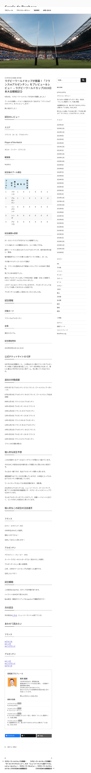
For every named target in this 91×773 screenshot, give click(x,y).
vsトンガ (8, 627)
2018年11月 (60, 252)
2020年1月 (60, 201)
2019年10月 (60, 212)
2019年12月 (60, 205)
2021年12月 (60, 154)
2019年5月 (60, 230)
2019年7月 (60, 223)
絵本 (58, 311)
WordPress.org (61, 341)
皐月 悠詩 (19, 85)
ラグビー (15, 730)
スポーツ (9, 730)
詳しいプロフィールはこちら (29, 679)
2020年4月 (60, 190)
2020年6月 (60, 183)
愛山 (58, 300)
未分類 (19, 687)
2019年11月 (60, 208)
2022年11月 (60, 139)
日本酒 (59, 304)
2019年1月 (60, 245)
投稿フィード (61, 333)
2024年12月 (60, 135)
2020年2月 (60, 197)
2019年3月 (60, 237)
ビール (59, 289)
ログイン (59, 330)
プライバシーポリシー (23, 17)
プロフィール (9, 17)
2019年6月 (60, 226)
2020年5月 (60, 186)
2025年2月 (60, 132)
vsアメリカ (8, 625)
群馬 (58, 314)
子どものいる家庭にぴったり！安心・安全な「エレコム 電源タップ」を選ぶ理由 (27, 700)
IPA (58, 271)
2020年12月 (60, 161)
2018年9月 (60, 259)
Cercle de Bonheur (20, 6)
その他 (59, 274)
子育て (59, 296)
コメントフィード (62, 337)
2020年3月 (60, 194)
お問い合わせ (47, 17)
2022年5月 (60, 146)
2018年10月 (60, 256)
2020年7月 (60, 179)
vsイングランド (10, 630)
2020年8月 (60, 176)
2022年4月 (60, 150)
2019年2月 (60, 241)
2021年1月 (60, 157)
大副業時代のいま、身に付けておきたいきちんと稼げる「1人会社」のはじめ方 (27, 707)
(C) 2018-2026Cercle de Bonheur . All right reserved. (20, 768)
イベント (59, 278)
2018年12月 (60, 248)
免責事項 (36, 17)
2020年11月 (60, 164)
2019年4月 (60, 234)
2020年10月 (60, 168)
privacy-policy (13, 689)
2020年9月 (60, 172)
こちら (14, 599)
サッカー (59, 282)
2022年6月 (60, 143)
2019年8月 (60, 219)
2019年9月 (60, 216)
